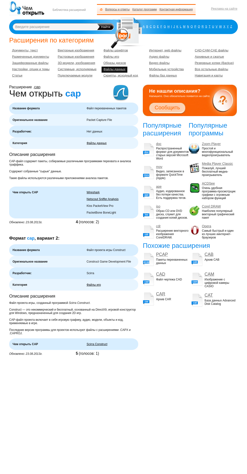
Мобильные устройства (166, 69)
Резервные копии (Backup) (214, 63)
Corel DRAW (211, 206)
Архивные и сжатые (209, 56)
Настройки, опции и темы (30, 69)
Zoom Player (211, 144)
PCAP (162, 254)
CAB (209, 254)
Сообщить (167, 108)
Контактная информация (176, 9)
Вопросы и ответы (117, 9)
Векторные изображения (76, 50)
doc (158, 144)
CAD (160, 274)
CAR (160, 294)
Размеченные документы (30, 56)
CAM (209, 274)
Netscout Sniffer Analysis (103, 199)
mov (159, 167)
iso (158, 206)
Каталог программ (144, 9)
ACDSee (208, 183)
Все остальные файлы (211, 69)
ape (159, 186)
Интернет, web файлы (165, 50)
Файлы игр (94, 284)
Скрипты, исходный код (120, 75)
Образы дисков (114, 63)
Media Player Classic (217, 164)
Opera (206, 226)
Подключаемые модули (75, 75)
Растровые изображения (76, 56)
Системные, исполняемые (77, 69)
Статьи (17, 75)
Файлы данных (97, 143)
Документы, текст (25, 50)
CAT (209, 295)
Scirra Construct (97, 344)
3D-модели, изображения (76, 63)
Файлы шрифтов (115, 50)
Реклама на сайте (224, 8)
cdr (158, 226)
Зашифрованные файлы (30, 63)
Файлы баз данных (163, 75)
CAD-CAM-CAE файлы (211, 50)
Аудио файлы (159, 56)
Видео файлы (159, 63)
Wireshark (93, 192)
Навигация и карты (209, 75)
